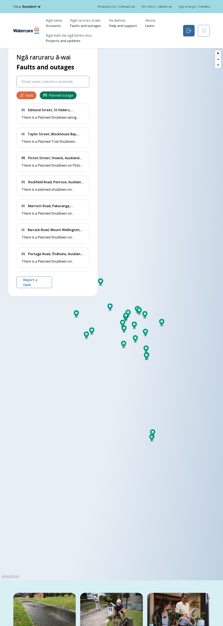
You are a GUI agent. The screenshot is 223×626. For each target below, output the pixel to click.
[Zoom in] (218, 53)
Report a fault (30, 282)
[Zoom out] (218, 59)
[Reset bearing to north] (218, 65)
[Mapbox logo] (10, 576)
